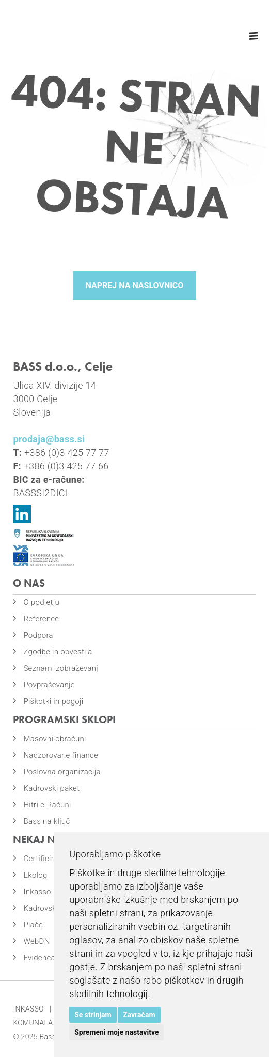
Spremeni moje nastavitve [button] (116, 1032)
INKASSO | (32, 1009)
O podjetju (41, 602)
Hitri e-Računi (47, 804)
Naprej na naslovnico (135, 285)
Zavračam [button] (139, 1014)
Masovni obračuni (54, 738)
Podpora (38, 635)
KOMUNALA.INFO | (45, 1023)
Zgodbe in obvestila (57, 651)
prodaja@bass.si (49, 439)
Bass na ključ (46, 821)
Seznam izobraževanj (60, 668)
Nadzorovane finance (60, 755)
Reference (41, 618)
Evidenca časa (48, 957)
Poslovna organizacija (61, 771)
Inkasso (37, 891)
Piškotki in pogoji (53, 701)
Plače (33, 924)
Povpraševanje (48, 685)
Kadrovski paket (51, 788)
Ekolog (35, 875)
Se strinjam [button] (93, 1014)
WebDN (36, 941)
